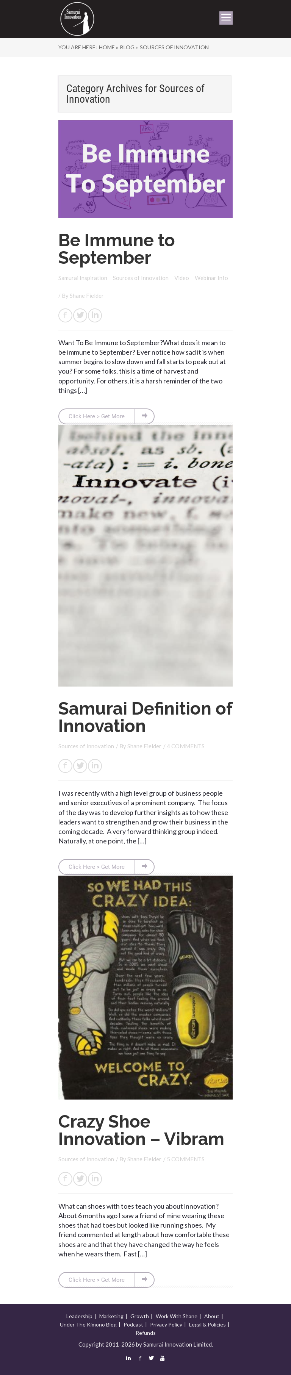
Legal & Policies (207, 1324)
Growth (139, 1316)
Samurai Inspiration (83, 277)
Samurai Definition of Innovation (145, 717)
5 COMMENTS (186, 1159)
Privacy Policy (166, 1324)
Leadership (79, 1316)
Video (182, 277)
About (211, 1316)
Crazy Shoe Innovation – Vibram (141, 1130)
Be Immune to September (116, 249)
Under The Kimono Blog (88, 1324)
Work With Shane (176, 1316)
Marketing (111, 1316)
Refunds (146, 1333)
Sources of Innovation (141, 277)
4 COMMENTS (186, 746)
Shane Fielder (87, 295)
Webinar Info (211, 277)
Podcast (133, 1324)
